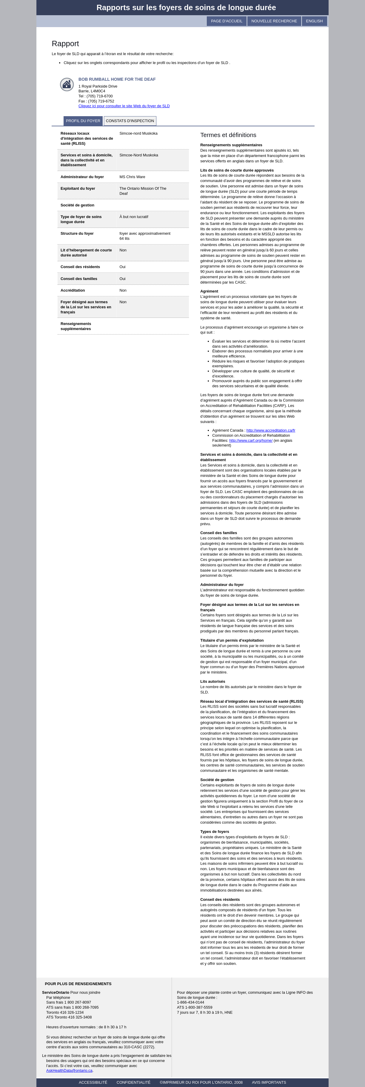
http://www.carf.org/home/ (250, 440)
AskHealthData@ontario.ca (69, 1070)
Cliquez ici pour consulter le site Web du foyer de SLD (124, 106)
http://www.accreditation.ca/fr (271, 430)
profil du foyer (83, 121)
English (314, 21)
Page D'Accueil (226, 21)
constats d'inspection (130, 121)
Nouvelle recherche (274, 21)
